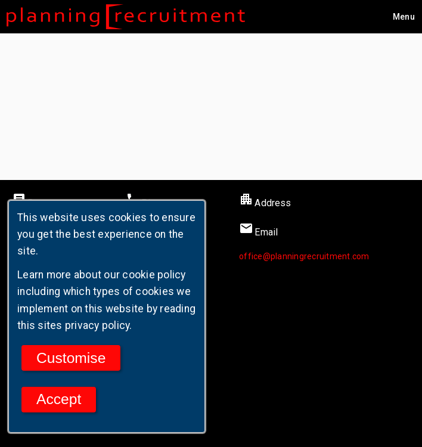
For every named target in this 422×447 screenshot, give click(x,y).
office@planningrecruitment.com (304, 256)
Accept (58, 399)
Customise (71, 358)
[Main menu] (404, 16)
